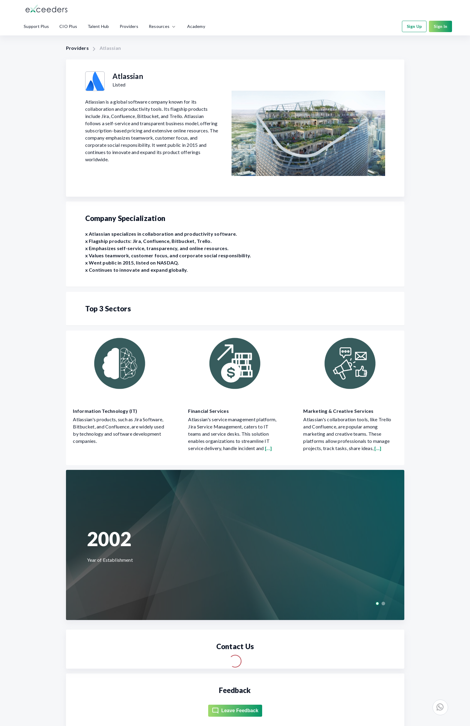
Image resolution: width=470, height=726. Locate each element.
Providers (77, 48)
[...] (268, 448)
